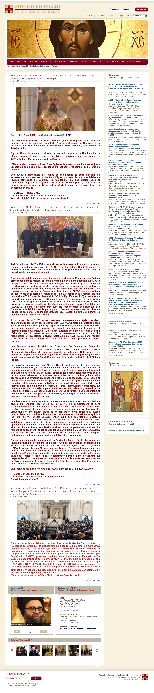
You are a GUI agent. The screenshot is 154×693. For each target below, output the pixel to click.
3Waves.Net (136, 679)
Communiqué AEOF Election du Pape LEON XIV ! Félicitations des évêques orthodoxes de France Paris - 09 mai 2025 (125, 271)
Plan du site (100, 15)
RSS (118, 15)
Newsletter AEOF (18, 673)
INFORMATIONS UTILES (131, 61)
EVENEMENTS (97, 61)
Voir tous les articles (115, 314)
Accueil (89, 15)
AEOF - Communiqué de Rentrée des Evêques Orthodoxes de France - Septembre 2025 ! (123, 195)
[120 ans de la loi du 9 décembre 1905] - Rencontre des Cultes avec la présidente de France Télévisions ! (125, 162)
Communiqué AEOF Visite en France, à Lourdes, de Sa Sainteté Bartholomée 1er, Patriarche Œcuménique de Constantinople (125, 179)
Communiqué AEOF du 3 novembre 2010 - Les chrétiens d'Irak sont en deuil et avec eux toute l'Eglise (125, 344)
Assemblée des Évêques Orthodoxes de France (39, 66)
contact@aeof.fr (70, 606)
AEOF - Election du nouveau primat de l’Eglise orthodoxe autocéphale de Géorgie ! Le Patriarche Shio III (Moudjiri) (51, 77)
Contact (110, 15)
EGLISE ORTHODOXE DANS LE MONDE (32, 61)
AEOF (85, 61)
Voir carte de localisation (69, 610)
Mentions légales (123, 675)
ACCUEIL (11, 61)
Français (139, 15)
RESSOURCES (112, 61)
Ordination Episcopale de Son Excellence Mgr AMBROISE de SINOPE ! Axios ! (125, 117)
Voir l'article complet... (93, 203)
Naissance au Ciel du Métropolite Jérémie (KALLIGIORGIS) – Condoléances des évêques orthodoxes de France (125, 227)
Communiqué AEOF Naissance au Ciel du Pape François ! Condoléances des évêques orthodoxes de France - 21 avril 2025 (125, 286)
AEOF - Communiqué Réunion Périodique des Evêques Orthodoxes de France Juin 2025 (125, 240)
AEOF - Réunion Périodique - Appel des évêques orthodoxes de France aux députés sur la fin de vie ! (124, 102)
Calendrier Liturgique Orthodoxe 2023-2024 (126, 431)
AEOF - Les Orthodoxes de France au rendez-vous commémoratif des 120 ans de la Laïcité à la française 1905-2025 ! (124, 147)
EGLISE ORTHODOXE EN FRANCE (65, 61)
